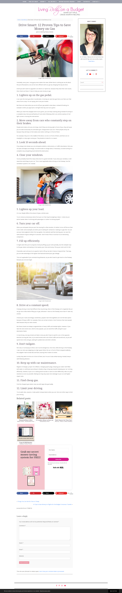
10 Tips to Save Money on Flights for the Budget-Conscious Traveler (52, 504)
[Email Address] (58, 455)
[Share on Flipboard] (61, 36)
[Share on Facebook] (23, 36)
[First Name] (58, 450)
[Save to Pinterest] (35, 36)
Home (25, 1)
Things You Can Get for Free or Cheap (28, 501)
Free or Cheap (33, 1)
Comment (22, 526)
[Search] (102, 82)
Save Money (24, 20)
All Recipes (52, 1)
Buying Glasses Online (66, 1)
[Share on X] (48, 36)
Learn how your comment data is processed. (51, 571)
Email (21, 549)
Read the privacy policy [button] (45, 591)
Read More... (92, 61)
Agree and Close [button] (113, 590)
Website (21, 556)
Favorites (86, 1)
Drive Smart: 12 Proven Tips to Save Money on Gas (45, 27)
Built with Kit (58, 467)
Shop (78, 1)
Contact (95, 1)
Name (21, 543)
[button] (31, 476)
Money (43, 1)
